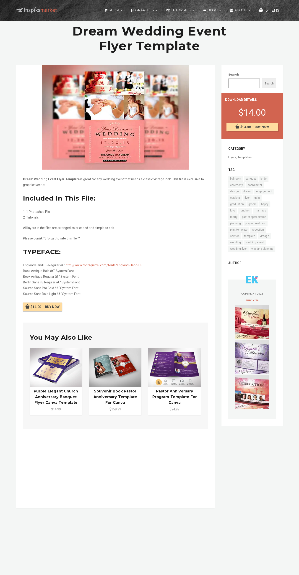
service (234, 236)
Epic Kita (252, 300)
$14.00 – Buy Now (45, 307)
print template (238, 229)
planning (235, 223)
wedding (235, 242)
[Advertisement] (115, 467)
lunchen (245, 210)
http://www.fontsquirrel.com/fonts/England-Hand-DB (104, 265)
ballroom (235, 178)
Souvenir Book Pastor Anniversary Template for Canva (115, 397)
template (249, 236)
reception (258, 229)
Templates (244, 157)
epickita (235, 197)
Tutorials (181, 10)
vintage (264, 236)
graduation (237, 204)
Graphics (144, 10)
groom (252, 204)
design (234, 191)
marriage (260, 210)
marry (233, 217)
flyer (247, 197)
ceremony (236, 185)
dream (247, 191)
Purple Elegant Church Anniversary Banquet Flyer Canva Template (56, 397)
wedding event (254, 242)
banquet (251, 178)
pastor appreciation (254, 217)
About (240, 10)
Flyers (232, 157)
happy (264, 204)
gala (257, 197)
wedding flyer (238, 248)
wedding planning (262, 248)
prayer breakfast (255, 223)
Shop (114, 10)
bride (263, 178)
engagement (264, 191)
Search (233, 74)
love (232, 210)
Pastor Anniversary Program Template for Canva (174, 397)
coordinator (254, 185)
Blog (212, 10)
